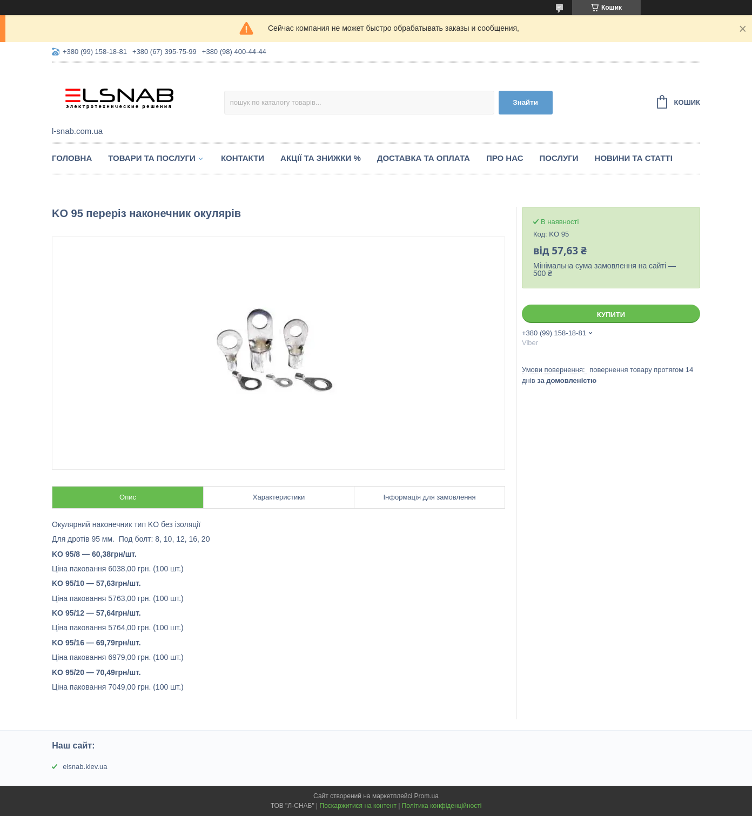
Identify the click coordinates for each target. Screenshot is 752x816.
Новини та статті (634, 158)
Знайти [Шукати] (525, 102)
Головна (72, 158)
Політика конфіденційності (442, 806)
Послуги (559, 158)
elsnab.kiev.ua (85, 767)
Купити (611, 315)
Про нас (504, 158)
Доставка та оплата (423, 158)
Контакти (242, 158)
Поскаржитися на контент (358, 806)
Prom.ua (426, 796)
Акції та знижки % (320, 158)
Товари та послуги (152, 158)
